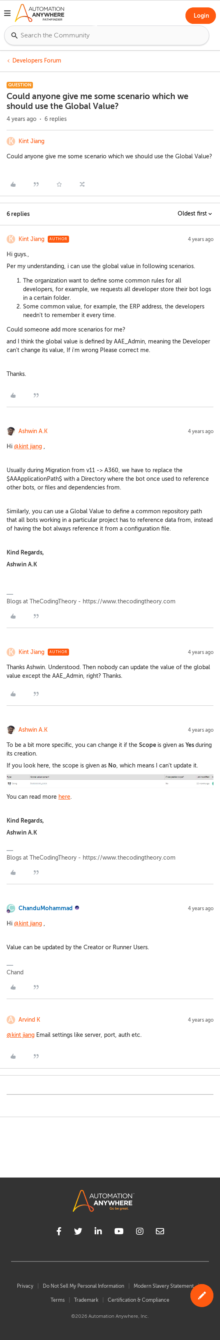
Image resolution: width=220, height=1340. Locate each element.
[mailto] (160, 1233)
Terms (58, 1300)
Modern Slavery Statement (164, 1286)
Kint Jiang (31, 141)
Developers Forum (36, 61)
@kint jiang (28, 446)
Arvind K (29, 1020)
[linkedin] (98, 1233)
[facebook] (59, 1233)
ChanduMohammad (46, 908)
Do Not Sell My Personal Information (83, 1286)
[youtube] (119, 1233)
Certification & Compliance (138, 1300)
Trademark (86, 1300)
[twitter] (78, 1233)
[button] (7, 14)
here (64, 797)
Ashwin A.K (33, 431)
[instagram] (140, 1233)
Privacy (25, 1286)
